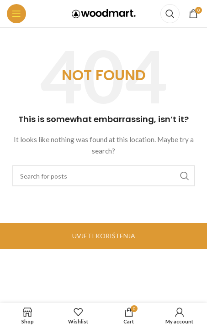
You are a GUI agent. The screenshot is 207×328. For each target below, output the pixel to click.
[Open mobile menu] (16, 14)
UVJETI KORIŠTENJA (103, 236)
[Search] (170, 14)
